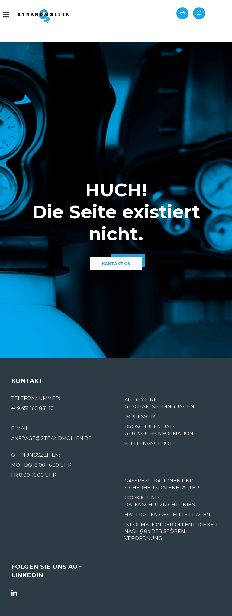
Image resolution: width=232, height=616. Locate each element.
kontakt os (116, 263)
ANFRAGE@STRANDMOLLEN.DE (51, 438)
